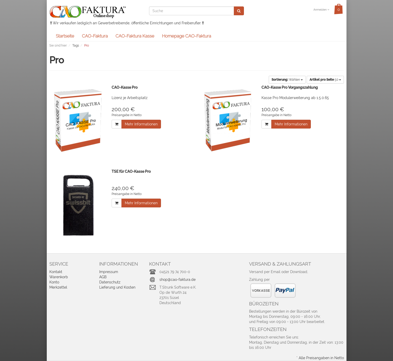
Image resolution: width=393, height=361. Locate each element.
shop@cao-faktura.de (177, 279)
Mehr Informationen (141, 124)
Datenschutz (109, 282)
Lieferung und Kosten (117, 287)
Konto (54, 282)
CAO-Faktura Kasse (134, 36)
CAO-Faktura (95, 36)
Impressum (108, 272)
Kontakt (55, 272)
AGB (102, 277)
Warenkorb (58, 277)
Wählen (287, 79)
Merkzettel (58, 287)
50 (325, 79)
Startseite (65, 36)
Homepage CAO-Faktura (186, 36)
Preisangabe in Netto (127, 115)
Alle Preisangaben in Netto (321, 358)
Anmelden (321, 9)
